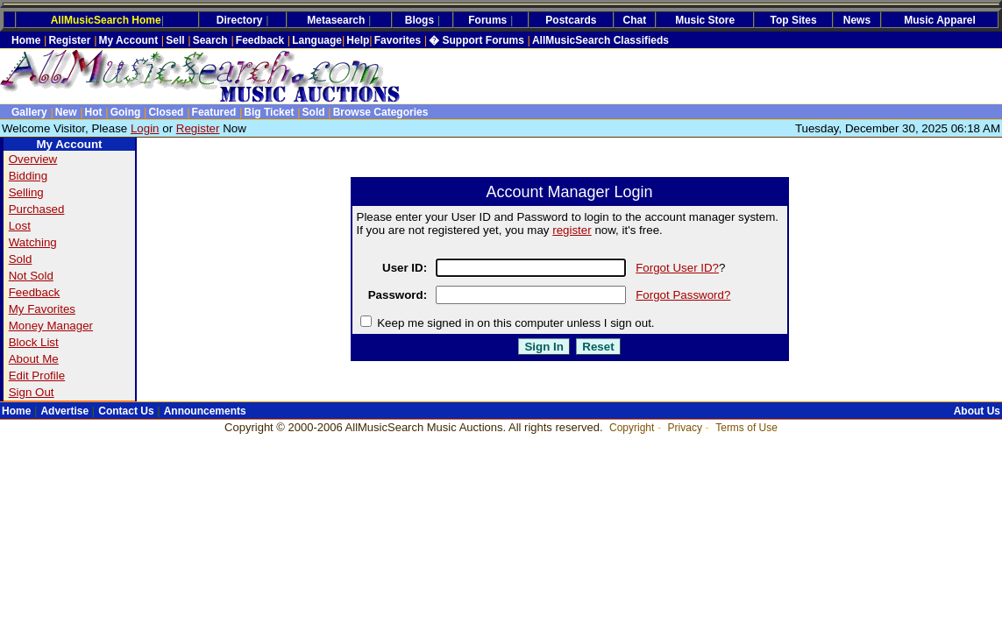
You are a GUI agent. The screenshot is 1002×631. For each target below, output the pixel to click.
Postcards (570, 20)
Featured (214, 112)
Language (317, 40)
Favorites (397, 40)
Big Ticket (269, 112)
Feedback (260, 40)
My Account (129, 40)
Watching (33, 242)
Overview (33, 159)
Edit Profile (37, 375)
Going (125, 112)
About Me (34, 358)
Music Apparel (940, 20)
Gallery (29, 112)
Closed (165, 112)
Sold (313, 112)
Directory (240, 20)
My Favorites (42, 309)
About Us (977, 411)
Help (357, 40)
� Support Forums (476, 40)
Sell (175, 40)
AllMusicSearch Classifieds (600, 40)
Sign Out (31, 392)
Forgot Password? (683, 294)
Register (69, 40)
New (66, 112)
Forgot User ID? (677, 267)
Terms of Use (746, 428)
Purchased (37, 209)
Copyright (631, 428)
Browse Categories (381, 112)
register (571, 230)
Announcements (205, 411)
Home (25, 40)
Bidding (28, 175)
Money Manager (51, 325)
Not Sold (31, 275)
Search (210, 40)
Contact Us (125, 411)
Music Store (705, 20)
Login (145, 128)
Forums (487, 20)
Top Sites (794, 20)
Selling (26, 192)
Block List (34, 342)
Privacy (685, 428)
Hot (94, 112)
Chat (635, 20)
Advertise (64, 411)
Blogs (419, 20)
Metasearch (336, 20)
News (857, 20)
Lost (20, 225)
